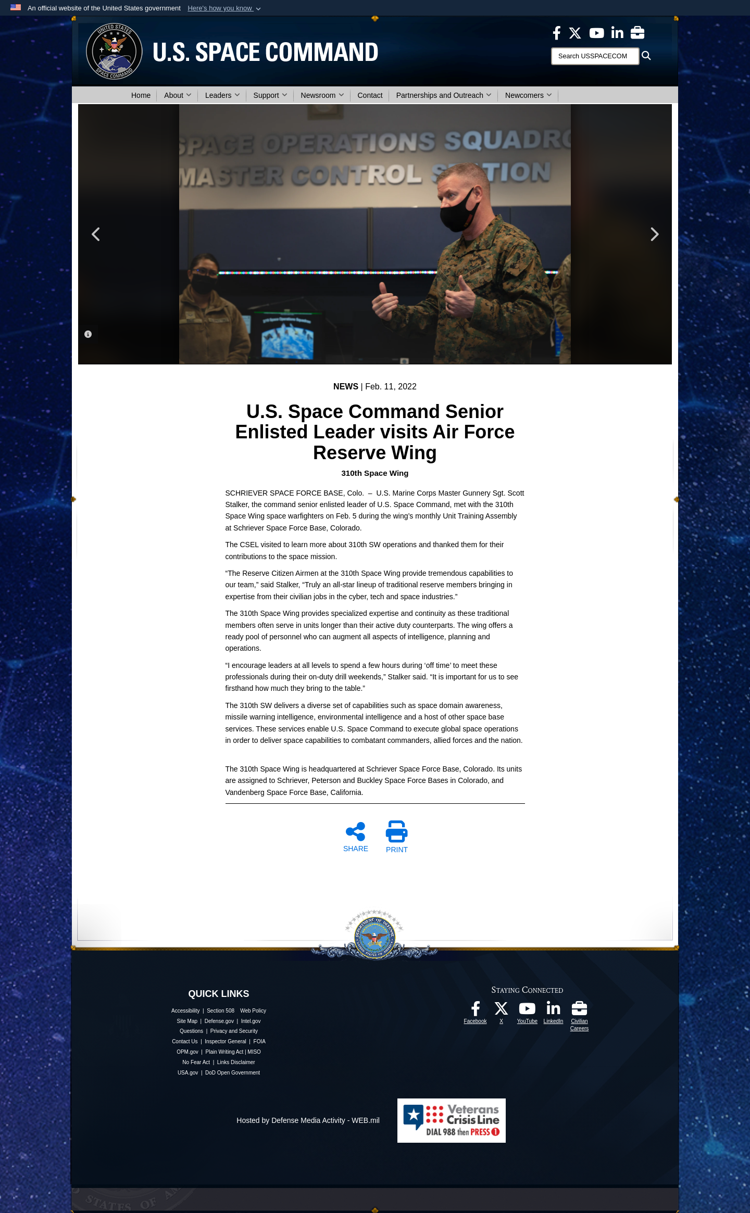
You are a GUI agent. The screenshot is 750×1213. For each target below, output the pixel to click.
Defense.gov (219, 1021)
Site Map (187, 1021)
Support (271, 95)
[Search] (595, 56)
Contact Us (184, 1041)
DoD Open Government (232, 1073)
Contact (370, 95)
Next (653, 234)
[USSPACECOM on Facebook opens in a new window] (557, 32)
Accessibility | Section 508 (202, 1011)
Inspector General (225, 1041)
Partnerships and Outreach (444, 95)
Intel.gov (251, 1021)
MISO (254, 1052)
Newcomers (528, 95)
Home (141, 95)
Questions (191, 1031)
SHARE (355, 836)
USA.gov (188, 1073)
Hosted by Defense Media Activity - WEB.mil (308, 1120)
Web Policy (253, 1011)
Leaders (222, 95)
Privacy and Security (234, 1031)
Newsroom (322, 95)
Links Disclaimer (236, 1062)
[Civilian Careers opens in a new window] (637, 32)
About (178, 95)
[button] (225, 8)
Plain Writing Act (225, 1052)
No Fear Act (196, 1062)
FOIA (260, 1041)
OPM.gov (187, 1052)
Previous (96, 234)
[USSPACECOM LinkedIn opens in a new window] (617, 32)
